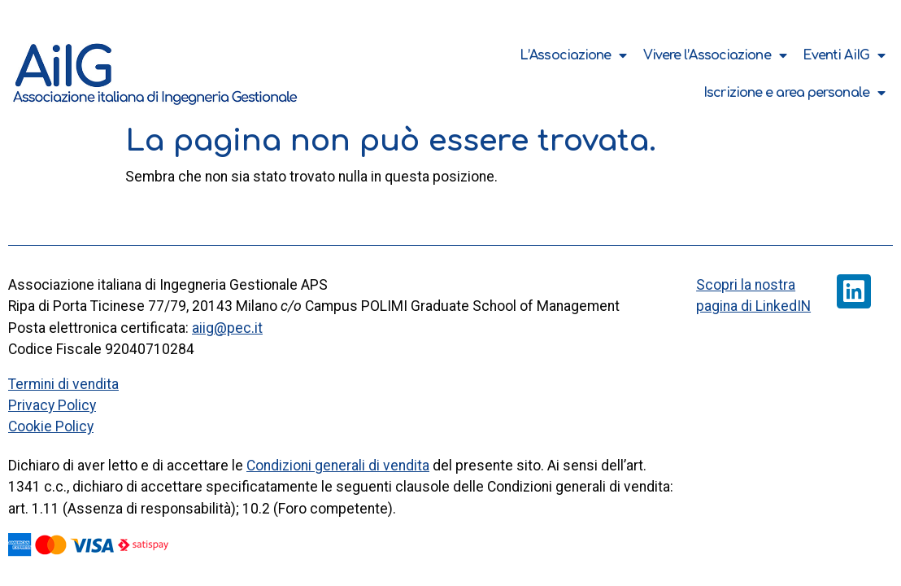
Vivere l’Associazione (714, 55)
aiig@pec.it (227, 328)
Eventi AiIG (844, 55)
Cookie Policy (51, 426)
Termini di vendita (63, 384)
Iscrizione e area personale (794, 92)
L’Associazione (573, 55)
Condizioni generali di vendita (337, 465)
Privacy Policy (52, 405)
